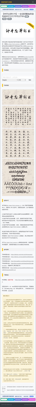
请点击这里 (18, 379)
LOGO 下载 (27, 370)
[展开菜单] (33, 2)
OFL (9, 19)
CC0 (20, 331)
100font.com (9, 404)
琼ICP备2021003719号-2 (29, 404)
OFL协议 (5, 337)
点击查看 (10, 290)
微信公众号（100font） (12, 374)
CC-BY (24, 331)
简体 (26, 16)
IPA (27, 331)
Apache (9, 331)
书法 (4, 19)
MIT (13, 331)
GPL (16, 331)
